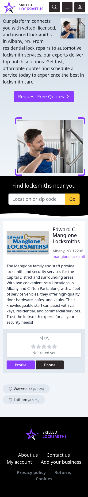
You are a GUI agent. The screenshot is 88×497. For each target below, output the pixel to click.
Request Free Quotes (44, 96)
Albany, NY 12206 (68, 251)
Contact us (58, 455)
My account (19, 462)
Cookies (44, 479)
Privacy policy (31, 472)
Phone (50, 365)
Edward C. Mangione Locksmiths (66, 235)
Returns (62, 472)
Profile (21, 365)
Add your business (61, 462)
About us (28, 455)
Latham (24, 399)
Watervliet (26, 388)
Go (72, 199)
